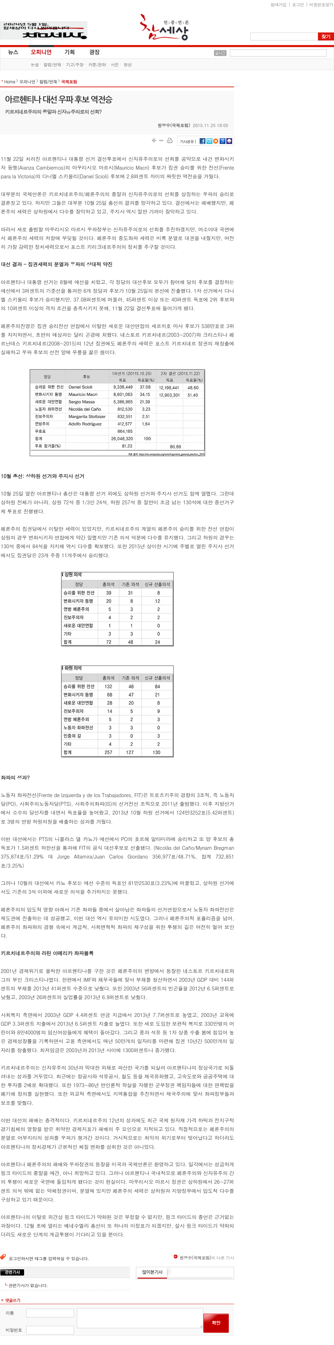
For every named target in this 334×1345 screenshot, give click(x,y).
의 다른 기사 (204, 1258)
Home (9, 81)
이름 (10, 1313)
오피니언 (41, 51)
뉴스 (12, 51)
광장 (89, 51)
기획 (69, 51)
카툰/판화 (97, 64)
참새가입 (279, 4)
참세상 (164, 27)
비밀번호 (14, 1330)
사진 (115, 64)
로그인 (298, 4)
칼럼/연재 (52, 64)
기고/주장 (75, 64)
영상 (128, 64)
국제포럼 (69, 81)
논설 (35, 64)
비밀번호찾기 (321, 4)
